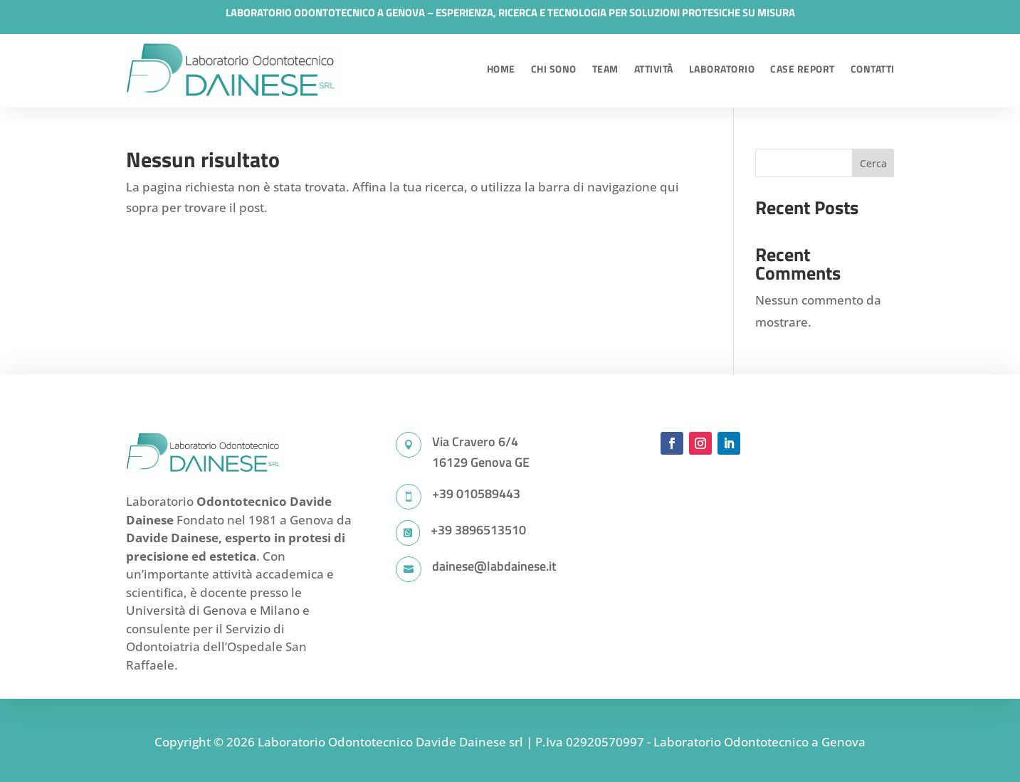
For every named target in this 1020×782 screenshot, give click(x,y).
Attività (653, 68)
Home (501, 68)
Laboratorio (722, 68)
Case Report (802, 68)
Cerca (873, 163)
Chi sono (554, 68)
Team (605, 68)
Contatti (873, 68)
